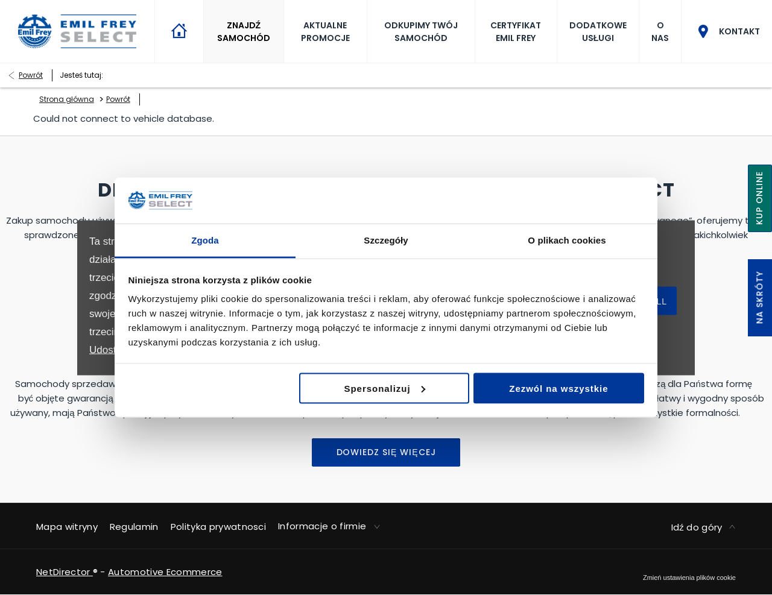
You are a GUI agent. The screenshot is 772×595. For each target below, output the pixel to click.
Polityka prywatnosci (218, 526)
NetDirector (64, 571)
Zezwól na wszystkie (558, 388)
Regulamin (134, 526)
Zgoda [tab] (205, 240)
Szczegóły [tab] (386, 240)
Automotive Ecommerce (165, 571)
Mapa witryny (67, 526)
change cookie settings (689, 577)
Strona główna (66, 99)
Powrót (31, 75)
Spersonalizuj (384, 388)
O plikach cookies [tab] (567, 240)
